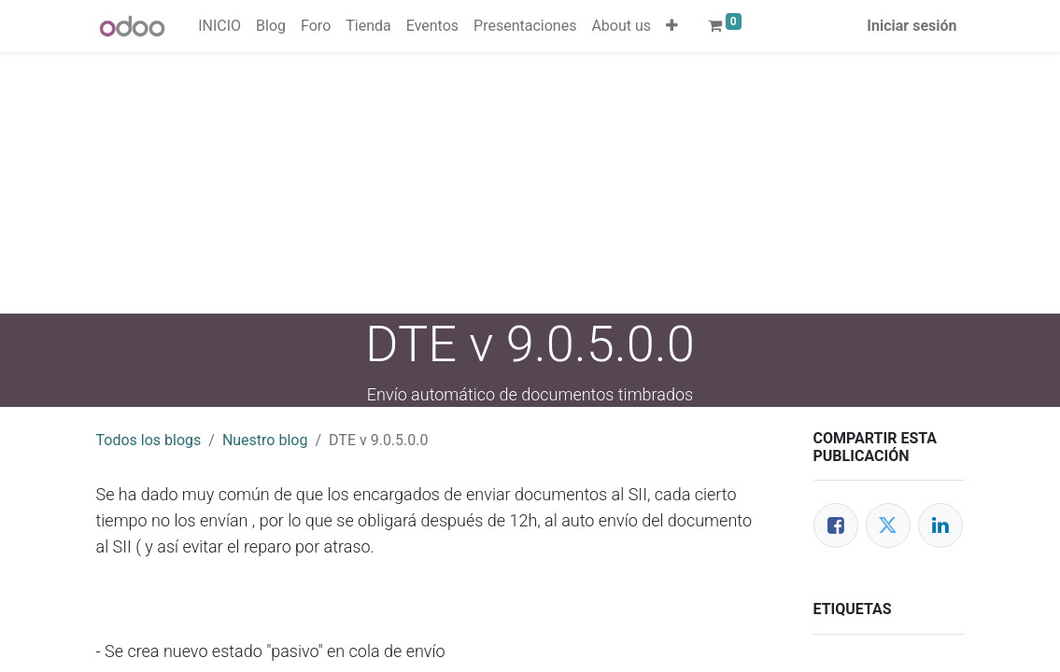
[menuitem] (219, 26)
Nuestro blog (265, 440)
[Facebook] (835, 525)
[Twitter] (888, 525)
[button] (671, 26)
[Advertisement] (530, 183)
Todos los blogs (149, 440)
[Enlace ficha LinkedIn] (940, 525)
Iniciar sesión (911, 26)
